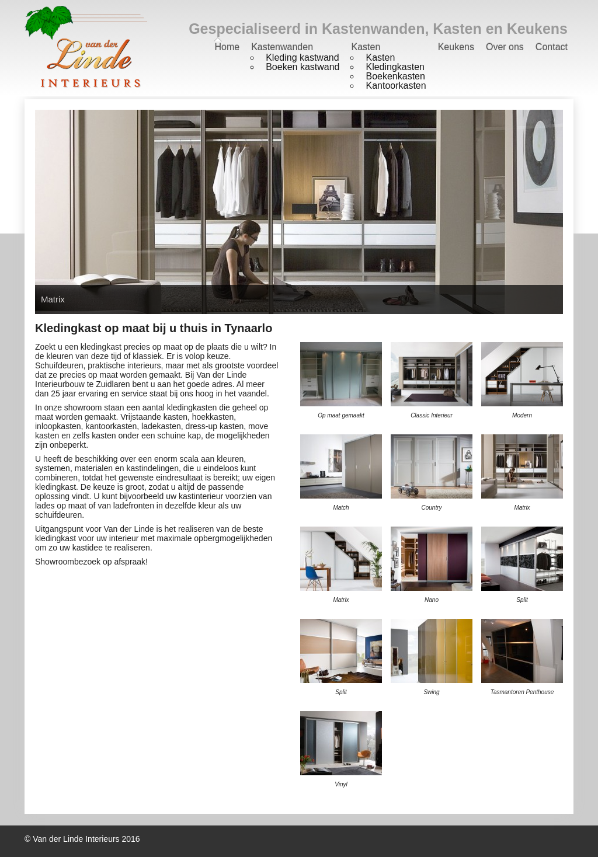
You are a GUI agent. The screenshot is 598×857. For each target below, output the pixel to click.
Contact (552, 47)
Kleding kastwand (302, 57)
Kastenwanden (282, 47)
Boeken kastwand (302, 67)
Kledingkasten (395, 67)
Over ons (505, 47)
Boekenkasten (395, 76)
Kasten (365, 47)
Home (226, 47)
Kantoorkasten (396, 85)
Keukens (456, 47)
